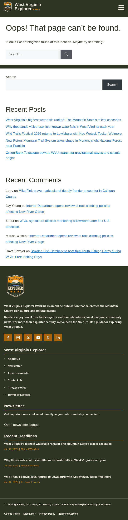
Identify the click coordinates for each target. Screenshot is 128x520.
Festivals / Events (30, 482)
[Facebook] (8, 337)
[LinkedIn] (58, 337)
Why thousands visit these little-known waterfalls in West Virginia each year (60, 127)
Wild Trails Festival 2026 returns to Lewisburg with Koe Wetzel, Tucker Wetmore (64, 133)
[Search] (66, 54)
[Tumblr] (48, 337)
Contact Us (15, 380)
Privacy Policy (17, 387)
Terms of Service (19, 394)
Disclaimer (29, 513)
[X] (28, 337)
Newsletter (15, 366)
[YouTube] (38, 337)
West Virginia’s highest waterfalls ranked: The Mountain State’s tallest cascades (63, 120)
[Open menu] (121, 6)
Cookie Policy (12, 513)
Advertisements (18, 373)
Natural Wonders (30, 449)
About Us (14, 358)
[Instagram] (18, 337)
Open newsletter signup (21, 425)
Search (11, 77)
